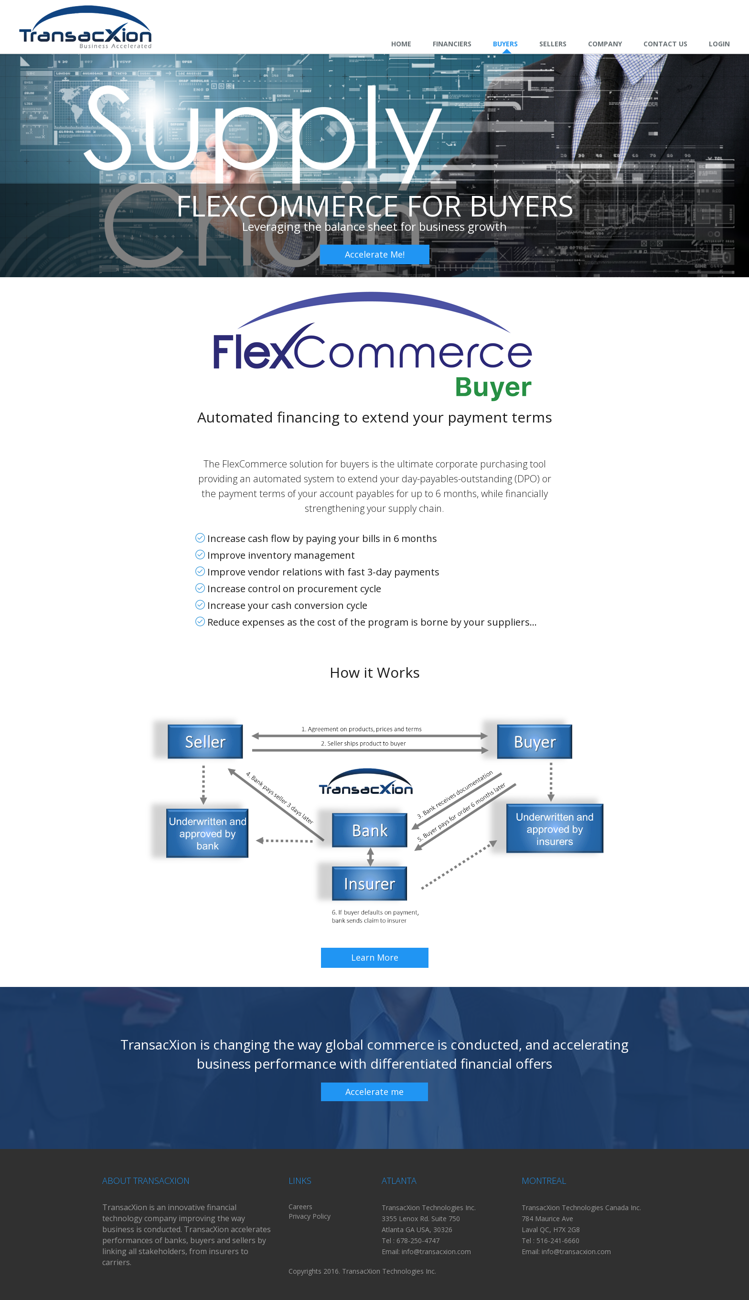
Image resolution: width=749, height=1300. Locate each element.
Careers (300, 1206)
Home (401, 43)
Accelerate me (374, 1091)
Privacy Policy (310, 1216)
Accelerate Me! (375, 254)
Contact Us (665, 43)
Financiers (452, 43)
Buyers (505, 43)
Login (719, 43)
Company (605, 43)
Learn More (374, 957)
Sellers (553, 43)
